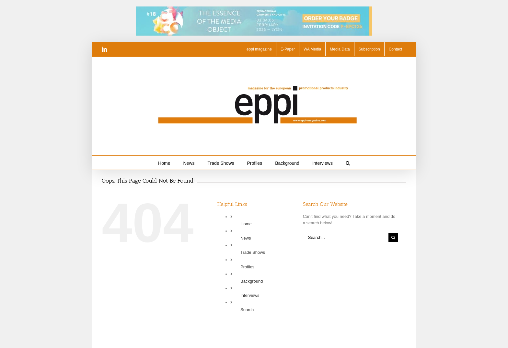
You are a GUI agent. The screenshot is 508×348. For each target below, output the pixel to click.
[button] (348, 163)
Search (247, 309)
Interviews (250, 295)
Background (251, 281)
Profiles (247, 266)
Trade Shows (252, 252)
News (245, 238)
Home (246, 223)
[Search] (393, 237)
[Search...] (345, 237)
